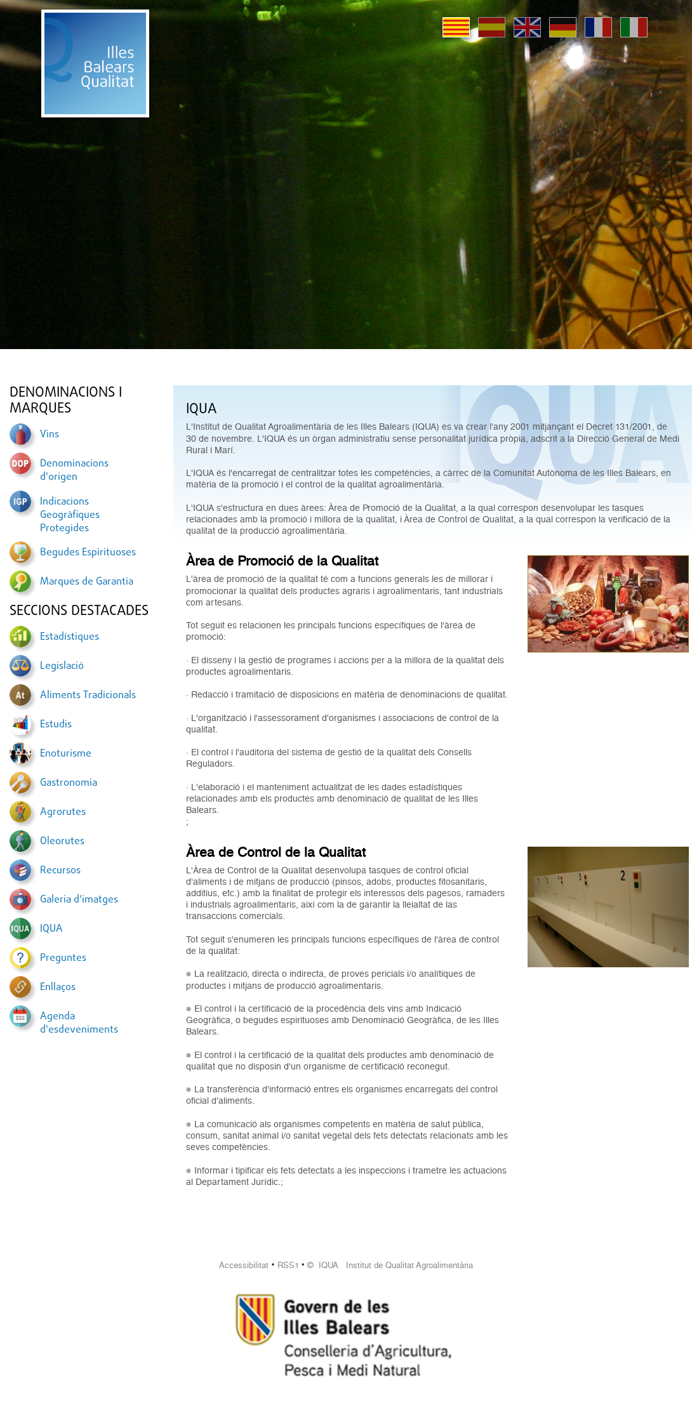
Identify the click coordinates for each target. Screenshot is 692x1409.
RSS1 (288, 1265)
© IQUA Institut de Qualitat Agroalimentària (390, 1265)
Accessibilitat (244, 1265)
